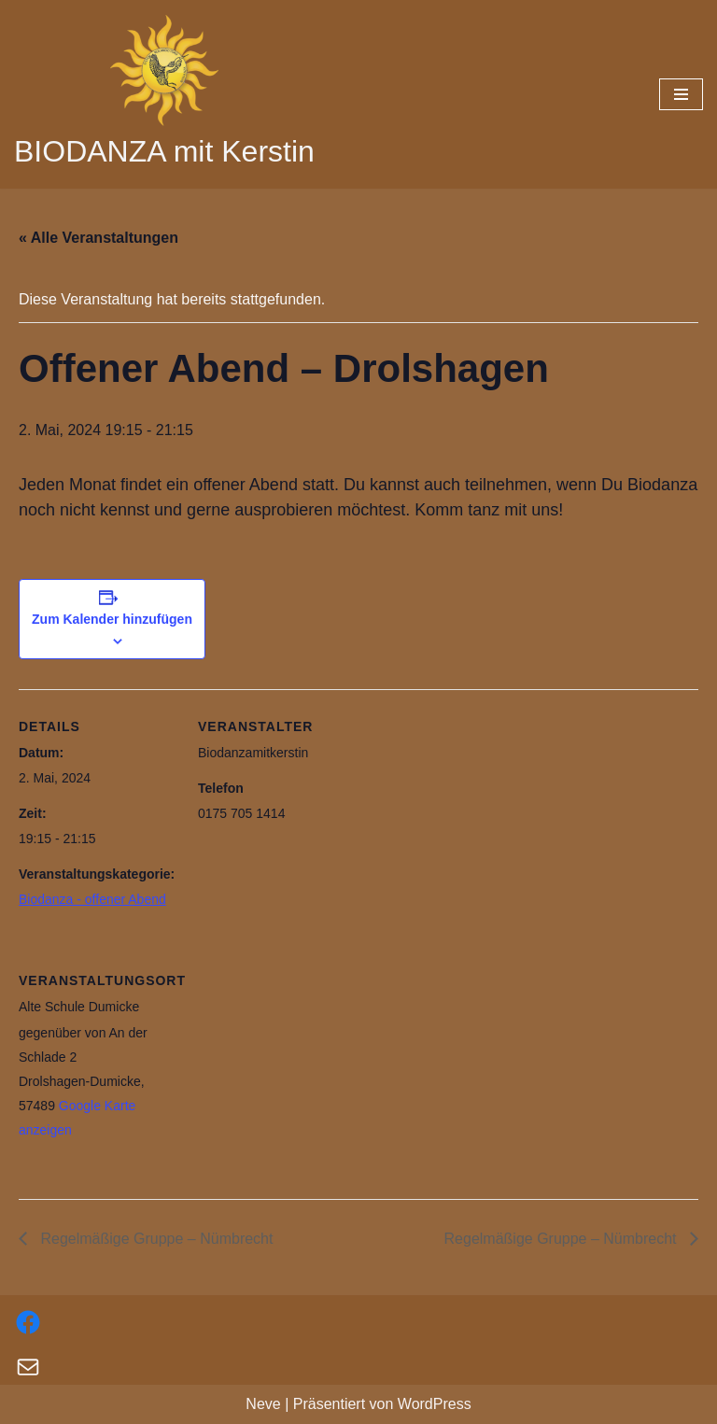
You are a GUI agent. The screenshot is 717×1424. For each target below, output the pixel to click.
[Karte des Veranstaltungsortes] (296, 1071)
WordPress (434, 1404)
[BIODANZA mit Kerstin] (164, 94)
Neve (263, 1404)
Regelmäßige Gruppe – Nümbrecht (154, 1239)
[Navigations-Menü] (681, 94)
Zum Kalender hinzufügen (112, 619)
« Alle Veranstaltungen (98, 238)
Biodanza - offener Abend (92, 899)
